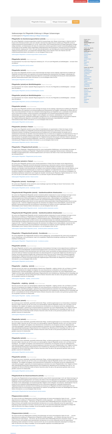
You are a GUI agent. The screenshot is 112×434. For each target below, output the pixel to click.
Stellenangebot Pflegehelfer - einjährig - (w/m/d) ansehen (25, 278)
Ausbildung (86, 73)
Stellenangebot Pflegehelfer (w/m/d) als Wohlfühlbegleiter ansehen (28, 90)
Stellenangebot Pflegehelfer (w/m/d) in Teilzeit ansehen (25, 142)
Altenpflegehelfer (88, 70)
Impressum (13, 433)
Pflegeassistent (87, 72)
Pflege (85, 75)
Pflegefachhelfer (88, 83)
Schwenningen (87, 54)
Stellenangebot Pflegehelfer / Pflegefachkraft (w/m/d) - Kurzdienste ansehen (30, 241)
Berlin (85, 60)
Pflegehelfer (87, 45)
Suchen (75, 22)
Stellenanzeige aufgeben (80, 1)
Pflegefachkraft (87, 76)
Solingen (86, 65)
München (86, 52)
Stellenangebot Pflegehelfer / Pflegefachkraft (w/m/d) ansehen (27, 156)
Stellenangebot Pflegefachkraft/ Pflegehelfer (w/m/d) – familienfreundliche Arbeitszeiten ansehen (35, 208)
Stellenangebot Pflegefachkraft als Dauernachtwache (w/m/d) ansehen (29, 391)
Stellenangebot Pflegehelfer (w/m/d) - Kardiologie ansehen (26, 187)
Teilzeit (85, 81)
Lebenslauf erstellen (94, 1)
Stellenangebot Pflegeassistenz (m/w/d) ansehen (23, 408)
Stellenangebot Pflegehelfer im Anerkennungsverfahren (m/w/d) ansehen (29, 54)
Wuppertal (86, 62)
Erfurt (85, 63)
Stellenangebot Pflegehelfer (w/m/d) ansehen (23, 65)
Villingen (86, 55)
